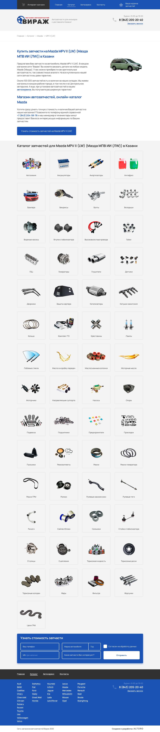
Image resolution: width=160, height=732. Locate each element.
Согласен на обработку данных (122, 646)
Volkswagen (22, 717)
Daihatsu (36, 683)
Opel (64, 700)
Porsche (81, 687)
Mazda (65, 687)
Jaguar (50, 690)
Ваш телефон (40, 646)
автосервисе (24, 89)
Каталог (71, 4)
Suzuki (20, 707)
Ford (34, 690)
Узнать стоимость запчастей (46, 131)
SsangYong (82, 700)
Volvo (19, 721)
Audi (19, 683)
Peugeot (81, 683)
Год (95, 646)
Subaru (20, 704)
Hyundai (51, 683)
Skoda (80, 697)
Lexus (65, 683)
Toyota (20, 711)
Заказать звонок (135, 23)
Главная (58, 4)
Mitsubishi (67, 694)
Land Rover (52, 700)
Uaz (18, 714)
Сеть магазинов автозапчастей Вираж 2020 (35, 729)
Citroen (20, 700)
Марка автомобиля (75, 646)
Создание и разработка (127, 729)
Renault (81, 690)
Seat (79, 694)
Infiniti (50, 687)
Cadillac (21, 690)
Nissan (65, 697)
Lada (49, 697)
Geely (34, 694)
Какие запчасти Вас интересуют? (81, 655)
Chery (20, 694)
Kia (48, 694)
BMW (19, 687)
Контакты (101, 4)
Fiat (33, 687)
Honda (35, 700)
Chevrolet (21, 697)
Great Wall (37, 697)
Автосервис (85, 4)
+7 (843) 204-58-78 (27, 115)
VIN (40, 655)
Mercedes (66, 690)
